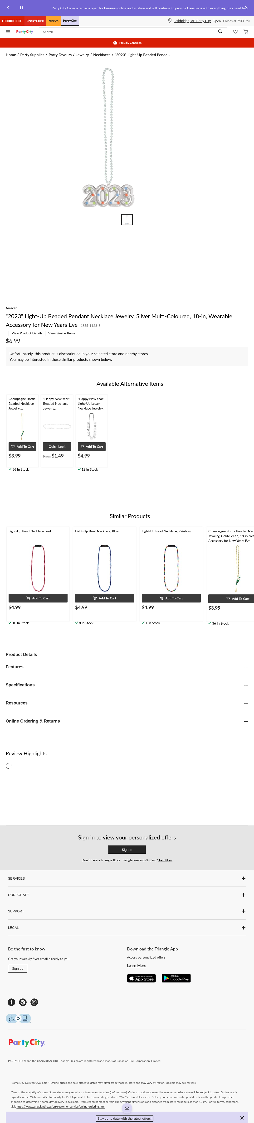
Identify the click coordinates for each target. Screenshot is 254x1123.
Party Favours (60, 54)
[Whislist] (235, 32)
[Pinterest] (23, 1002)
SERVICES (127, 878)
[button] (220, 32)
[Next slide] (246, 8)
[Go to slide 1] (127, 219)
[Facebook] (11, 1002)
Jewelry (82, 54)
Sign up (17, 968)
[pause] (21, 8)
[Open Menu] (8, 32)
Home (11, 54)
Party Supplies (32, 54)
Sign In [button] (127, 850)
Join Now (165, 860)
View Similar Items (61, 333)
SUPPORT (127, 911)
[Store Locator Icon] (169, 21)
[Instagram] (34, 1002)
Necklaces (101, 54)
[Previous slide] (8, 8)
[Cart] (246, 32)
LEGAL (127, 927)
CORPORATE (127, 894)
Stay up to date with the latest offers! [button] (125, 1118)
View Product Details (27, 333)
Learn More (136, 965)
